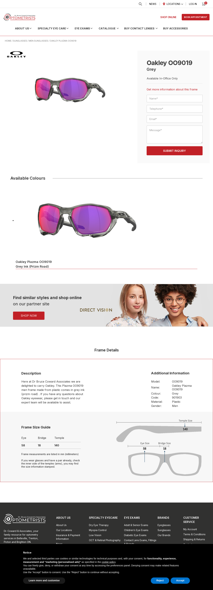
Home (8, 40)
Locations (173, 3)
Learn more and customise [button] (44, 580)
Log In (193, 3)
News (152, 3)
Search (140, 4)
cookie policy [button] (108, 562)
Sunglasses (20, 40)
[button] (26, 28)
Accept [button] (180, 580)
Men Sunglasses (38, 40)
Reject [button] (160, 580)
